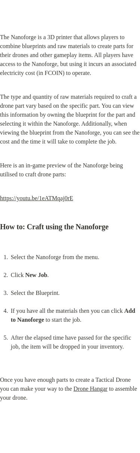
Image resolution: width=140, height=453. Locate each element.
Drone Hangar (91, 389)
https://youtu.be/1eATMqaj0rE (36, 198)
